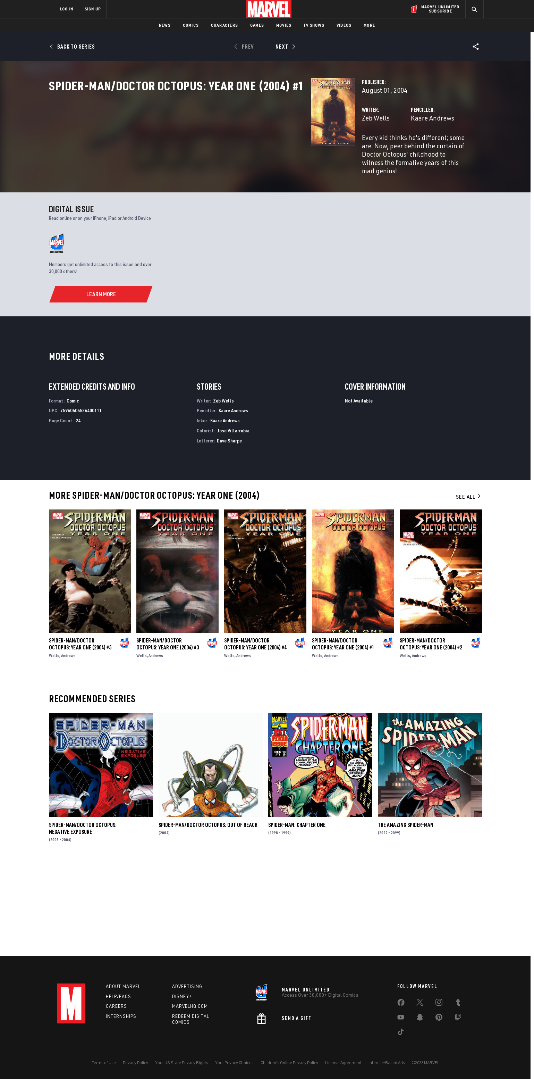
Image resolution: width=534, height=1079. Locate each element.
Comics (190, 25)
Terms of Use (104, 1062)
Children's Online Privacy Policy (289, 1062)
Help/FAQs (118, 996)
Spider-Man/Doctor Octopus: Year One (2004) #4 (255, 734)
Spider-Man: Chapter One (296, 915)
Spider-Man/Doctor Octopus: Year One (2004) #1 (343, 734)
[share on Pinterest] (438, 1018)
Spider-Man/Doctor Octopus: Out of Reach (208, 915)
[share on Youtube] (400, 1018)
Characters (224, 25)
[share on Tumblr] (458, 1003)
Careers (116, 1006)
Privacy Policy (135, 1062)
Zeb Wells (192, 148)
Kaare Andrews (341, 148)
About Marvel (123, 986)
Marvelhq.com (190, 1006)
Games (257, 25)
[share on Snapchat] (419, 1018)
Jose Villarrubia (233, 521)
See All (469, 587)
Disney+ (182, 996)
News (164, 25)
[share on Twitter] (419, 1003)
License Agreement (343, 1062)
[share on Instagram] (438, 1003)
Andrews (68, 746)
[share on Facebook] (401, 1004)
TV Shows (314, 25)
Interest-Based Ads (386, 1062)
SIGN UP (93, 8)
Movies (283, 25)
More (369, 25)
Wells (54, 746)
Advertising (187, 986)
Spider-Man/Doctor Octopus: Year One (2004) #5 (80, 734)
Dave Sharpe (229, 531)
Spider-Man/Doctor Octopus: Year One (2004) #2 (431, 734)
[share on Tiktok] (400, 1033)
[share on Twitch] (458, 1018)
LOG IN (66, 8)
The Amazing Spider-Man (405, 915)
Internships (121, 1016)
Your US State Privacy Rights (181, 1062)
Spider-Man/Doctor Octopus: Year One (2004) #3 (167, 734)
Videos (344, 25)
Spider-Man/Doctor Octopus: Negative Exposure (83, 919)
